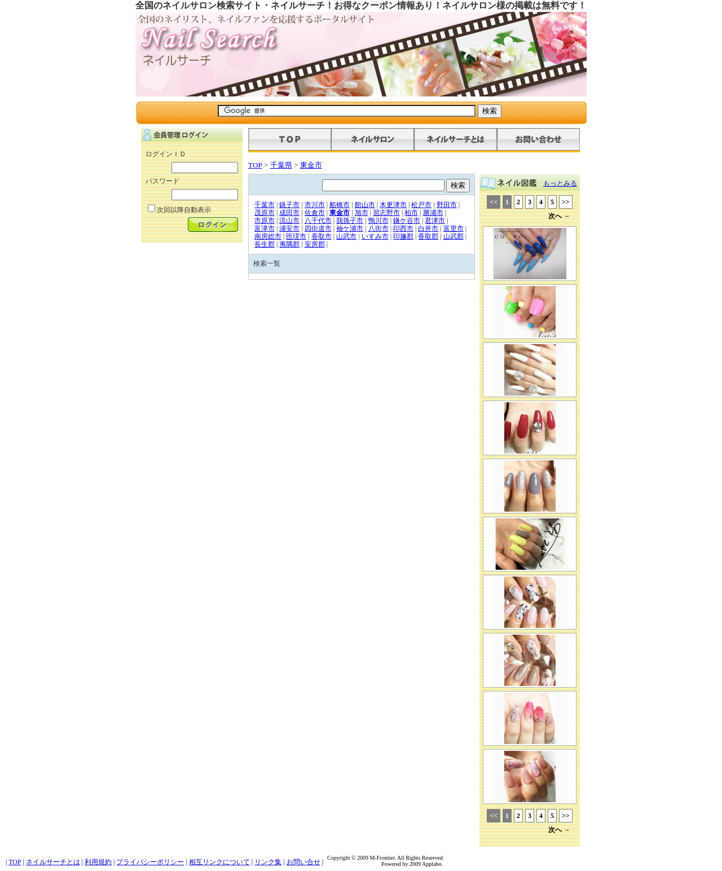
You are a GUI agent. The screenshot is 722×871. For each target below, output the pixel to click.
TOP (255, 165)
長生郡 (264, 244)
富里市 (453, 228)
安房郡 (315, 244)
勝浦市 (433, 213)
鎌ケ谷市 (406, 221)
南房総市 (267, 236)
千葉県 (281, 165)
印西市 (403, 228)
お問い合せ (303, 862)
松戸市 (421, 205)
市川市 (315, 205)
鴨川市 (378, 221)
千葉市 (264, 205)
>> (566, 202)
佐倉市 (315, 213)
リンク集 (267, 862)
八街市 (378, 228)
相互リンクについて (219, 862)
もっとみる (560, 183)
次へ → (559, 216)
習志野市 (386, 213)
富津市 (264, 228)
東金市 (311, 165)
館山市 (365, 205)
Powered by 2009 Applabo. (412, 864)
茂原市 (264, 213)
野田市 (447, 205)
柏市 (411, 213)
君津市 (435, 221)
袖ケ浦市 (349, 228)
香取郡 (428, 236)
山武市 (346, 236)
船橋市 (339, 205)
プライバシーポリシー (150, 862)
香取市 (321, 236)
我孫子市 (349, 221)
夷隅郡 (289, 244)
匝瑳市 (296, 236)
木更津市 (393, 205)
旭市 (361, 213)
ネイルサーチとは (53, 862)
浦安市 (289, 228)
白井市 (428, 228)
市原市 (264, 221)
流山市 (289, 221)
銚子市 (289, 205)
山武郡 (453, 236)
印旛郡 (403, 236)
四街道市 (318, 228)
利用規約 (98, 862)
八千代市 (318, 221)
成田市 (289, 213)
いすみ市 (375, 236)
